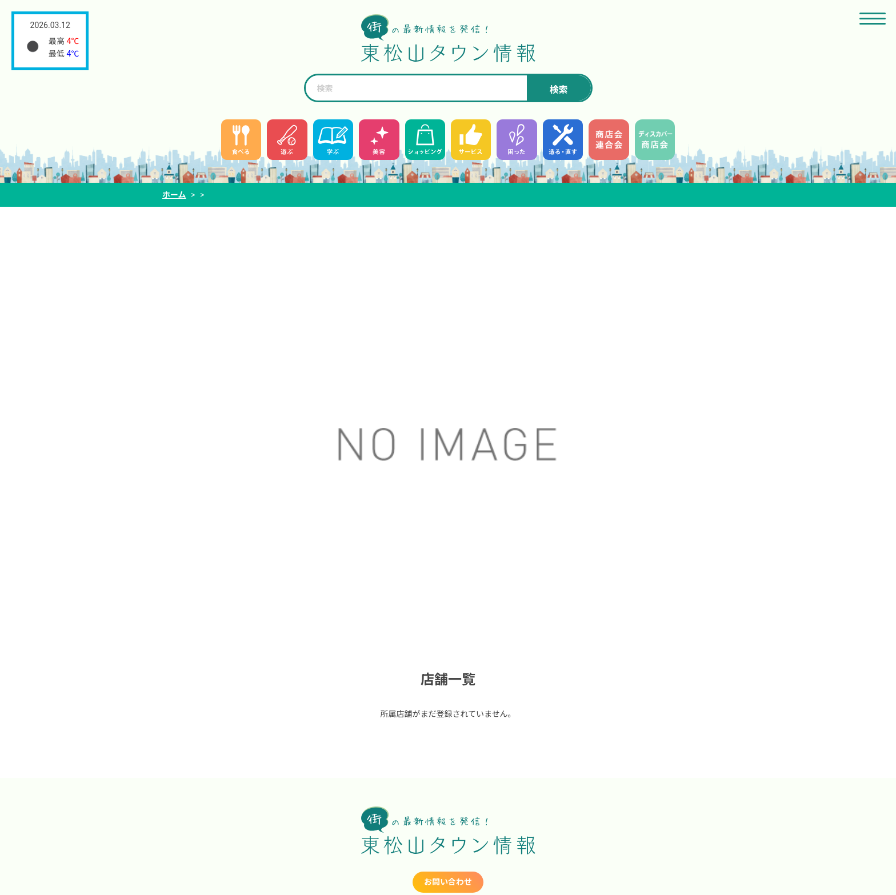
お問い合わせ (448, 881)
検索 (558, 90)
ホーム (174, 194)
